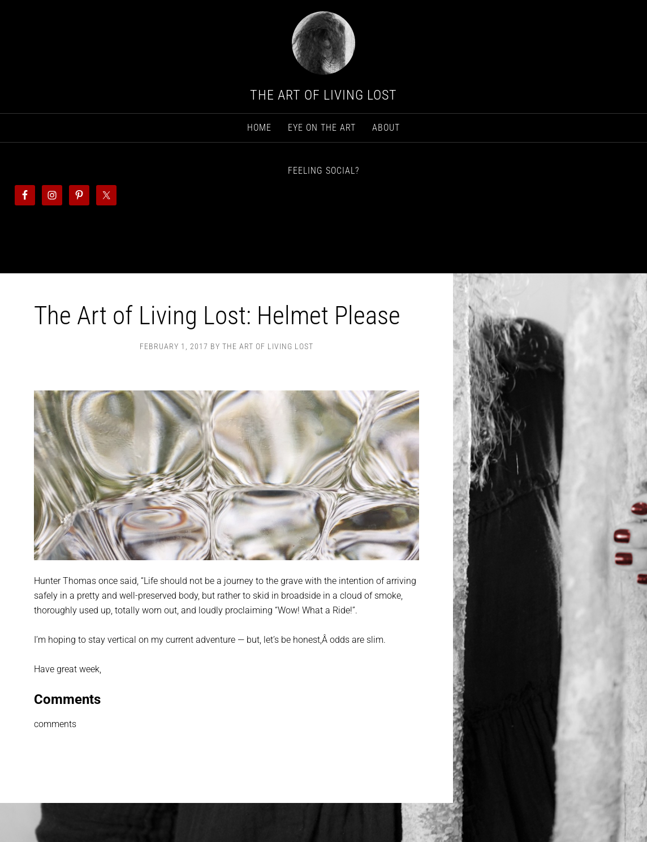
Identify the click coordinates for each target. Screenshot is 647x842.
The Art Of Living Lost (323, 95)
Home (259, 127)
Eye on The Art (322, 127)
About (386, 127)
